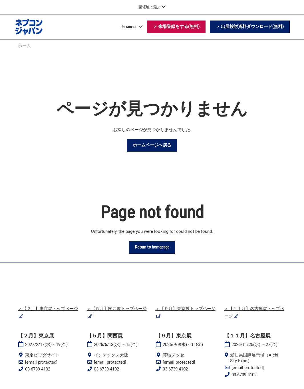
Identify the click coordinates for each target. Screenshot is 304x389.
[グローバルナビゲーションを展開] (152, 7)
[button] (176, 27)
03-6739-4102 (37, 369)
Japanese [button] (131, 26)
